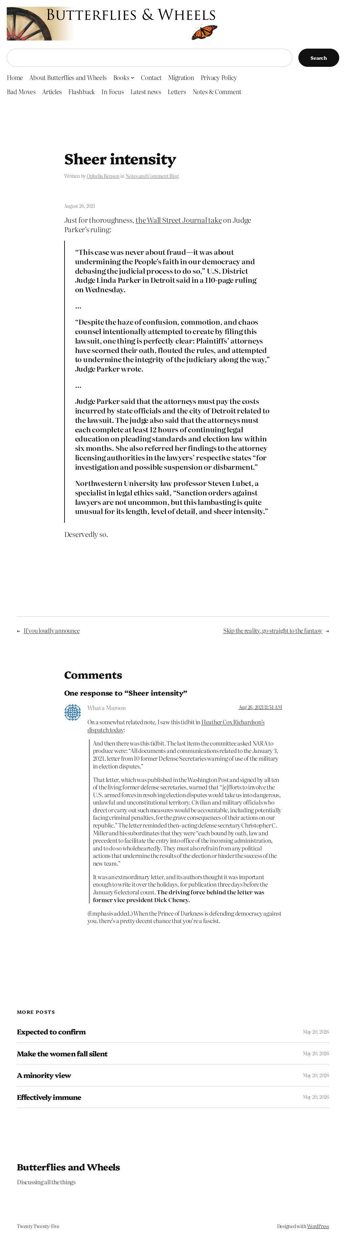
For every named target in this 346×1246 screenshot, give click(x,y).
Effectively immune (49, 1097)
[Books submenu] (132, 77)
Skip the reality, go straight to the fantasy (272, 630)
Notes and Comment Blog (152, 175)
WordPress (318, 1226)
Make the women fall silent (62, 1053)
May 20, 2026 (316, 1031)
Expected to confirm (51, 1031)
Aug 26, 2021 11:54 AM (260, 707)
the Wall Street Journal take (178, 219)
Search (319, 57)
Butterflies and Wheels (68, 1166)
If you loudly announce (52, 630)
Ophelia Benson (103, 175)
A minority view (44, 1075)
